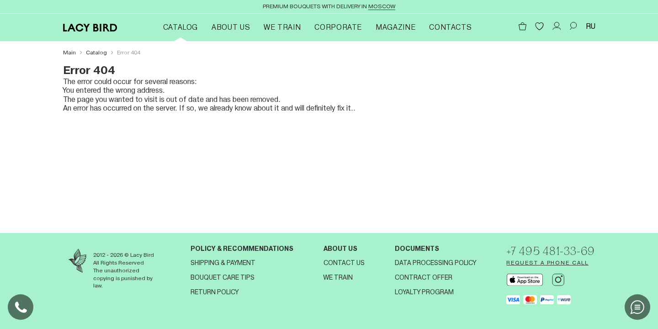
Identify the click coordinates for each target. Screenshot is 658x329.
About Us (231, 27)
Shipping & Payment (223, 262)
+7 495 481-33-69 (550, 250)
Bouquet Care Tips (223, 277)
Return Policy (215, 292)
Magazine (395, 27)
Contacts (450, 27)
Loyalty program (424, 292)
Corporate (338, 27)
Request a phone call (547, 262)
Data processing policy (435, 262)
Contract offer (423, 277)
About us (340, 248)
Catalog (180, 27)
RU (590, 26)
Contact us (344, 262)
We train (282, 27)
